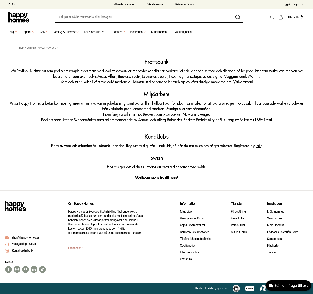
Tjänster (119, 32)
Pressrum (186, 259)
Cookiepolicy (187, 245)
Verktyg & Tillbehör (67, 32)
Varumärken (274, 218)
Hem (21, 47)
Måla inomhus (275, 211)
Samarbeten (274, 238)
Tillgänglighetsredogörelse (195, 238)
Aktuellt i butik (239, 232)
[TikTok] (42, 269)
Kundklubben (158, 32)
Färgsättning (238, 211)
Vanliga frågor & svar (20, 244)
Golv (44, 32)
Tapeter (28, 32)
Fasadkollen (238, 218)
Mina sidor (186, 211)
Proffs (11, 4)
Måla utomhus (275, 225)
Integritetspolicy (189, 252)
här (258, 145)
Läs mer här (75, 248)
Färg (13, 32)
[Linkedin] (34, 269)
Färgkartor (273, 245)
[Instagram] (17, 269)
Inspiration (138, 32)
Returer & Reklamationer (194, 232)
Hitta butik (295, 17)
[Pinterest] (25, 269)
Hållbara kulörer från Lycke (282, 232)
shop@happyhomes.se (25, 237)
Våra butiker (238, 225)
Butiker (31, 47)
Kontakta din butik (22, 250)
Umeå (41, 47)
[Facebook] (8, 269)
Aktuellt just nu (183, 32)
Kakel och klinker (94, 32)
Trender (271, 252)
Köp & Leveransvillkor (192, 225)
